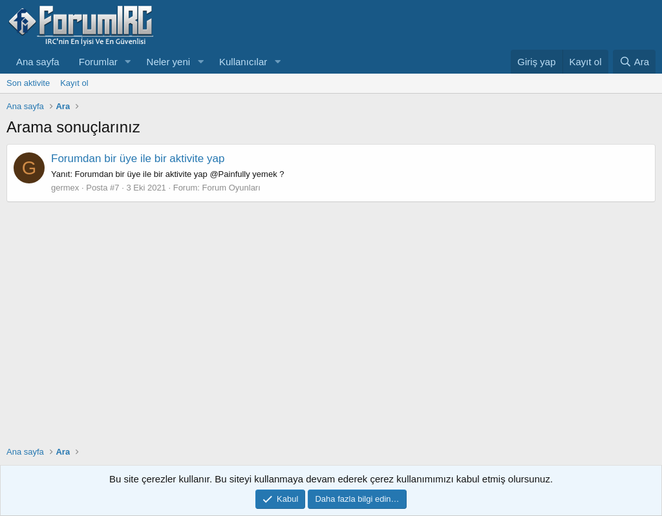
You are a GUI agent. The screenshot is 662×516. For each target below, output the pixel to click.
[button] (128, 62)
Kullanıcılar (243, 61)
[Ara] (634, 62)
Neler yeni (169, 61)
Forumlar (98, 61)
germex (65, 187)
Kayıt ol (74, 83)
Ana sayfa (37, 61)
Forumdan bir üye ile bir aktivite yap (137, 158)
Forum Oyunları (231, 187)
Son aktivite (28, 83)
